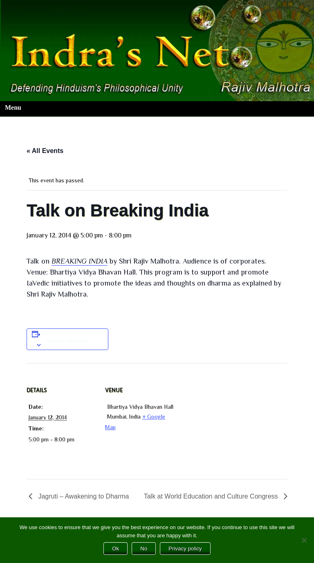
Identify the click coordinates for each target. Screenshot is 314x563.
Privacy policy (185, 548)
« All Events (45, 150)
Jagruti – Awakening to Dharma (82, 496)
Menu (13, 107)
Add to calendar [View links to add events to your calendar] (67, 340)
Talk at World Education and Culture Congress (212, 496)
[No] (304, 540)
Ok (115, 548)
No (143, 548)
